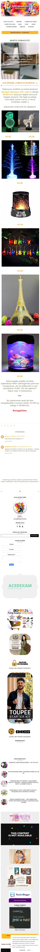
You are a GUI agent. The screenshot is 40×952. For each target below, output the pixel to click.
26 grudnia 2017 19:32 (24, 446)
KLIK (8, 136)
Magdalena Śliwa (10, 446)
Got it (29, 950)
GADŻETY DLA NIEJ (10, 24)
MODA (20, 24)
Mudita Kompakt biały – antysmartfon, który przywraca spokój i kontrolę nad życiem (23, 801)
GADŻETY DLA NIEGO (31, 21)
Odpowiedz (8, 441)
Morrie (7, 436)
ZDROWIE (22, 26)
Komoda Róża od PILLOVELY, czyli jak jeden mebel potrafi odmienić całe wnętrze (20, 59)
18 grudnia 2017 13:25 (17, 436)
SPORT (26, 24)
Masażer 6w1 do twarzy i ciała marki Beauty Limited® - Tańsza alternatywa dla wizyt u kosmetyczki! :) (23, 782)
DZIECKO (19, 21)
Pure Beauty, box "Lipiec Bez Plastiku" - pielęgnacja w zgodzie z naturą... (23, 790)
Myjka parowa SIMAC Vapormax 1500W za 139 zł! (23, 772)
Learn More (22, 950)
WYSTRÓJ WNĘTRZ (11, 26)
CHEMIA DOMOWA (8, 21)
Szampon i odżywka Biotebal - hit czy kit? (23, 762)
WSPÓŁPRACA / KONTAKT (20, 32)
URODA (33, 24)
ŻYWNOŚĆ (31, 26)
